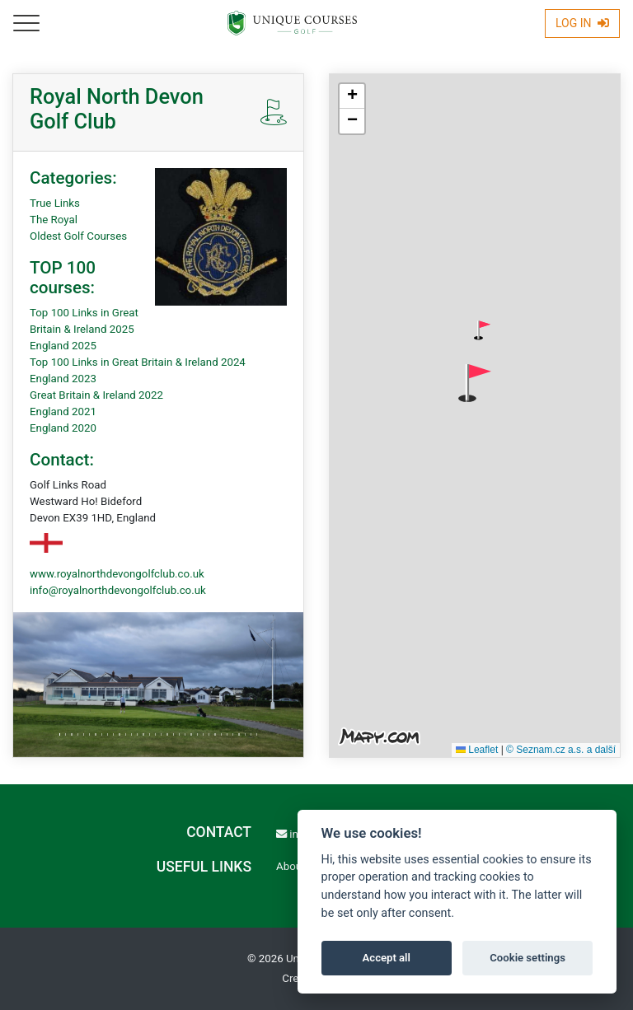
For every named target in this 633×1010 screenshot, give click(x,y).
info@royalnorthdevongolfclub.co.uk (118, 590)
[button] (482, 330)
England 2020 (63, 428)
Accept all (386, 958)
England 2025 (63, 345)
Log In (582, 23)
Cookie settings (527, 958)
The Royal (53, 219)
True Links (55, 203)
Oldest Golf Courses (78, 236)
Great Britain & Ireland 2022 (96, 395)
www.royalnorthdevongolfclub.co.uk (117, 574)
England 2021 (63, 411)
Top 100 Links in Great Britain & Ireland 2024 (138, 362)
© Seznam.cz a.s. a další (561, 749)
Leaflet (477, 749)
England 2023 (63, 378)
